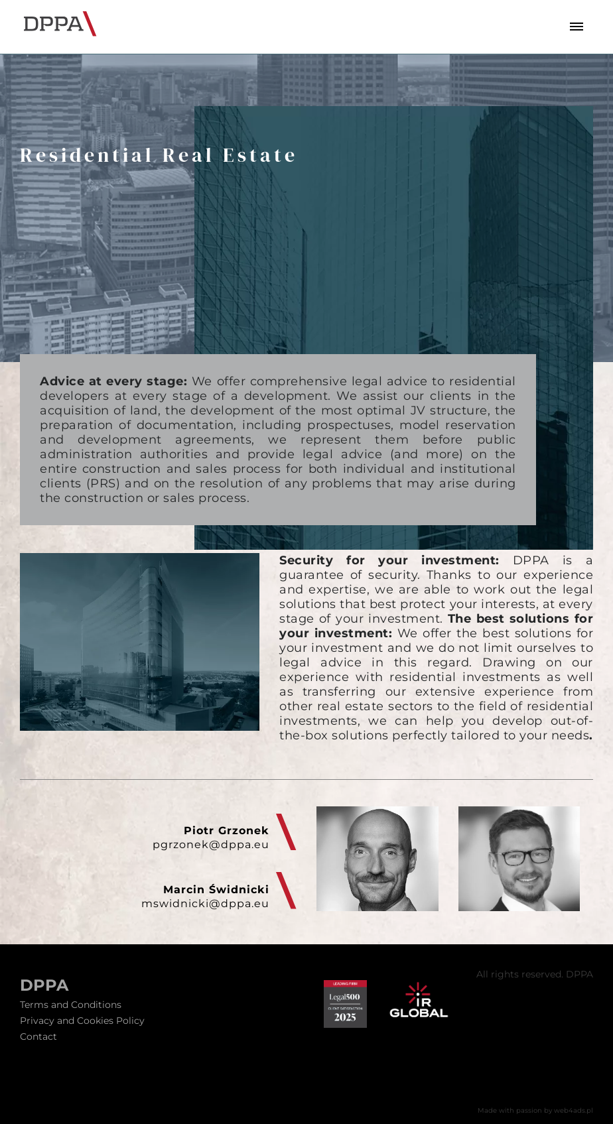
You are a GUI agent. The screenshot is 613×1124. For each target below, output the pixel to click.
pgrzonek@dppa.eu (211, 844)
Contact (38, 1036)
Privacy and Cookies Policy (82, 1021)
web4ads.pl (573, 1110)
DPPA (44, 985)
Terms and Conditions (70, 1005)
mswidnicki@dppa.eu (205, 903)
